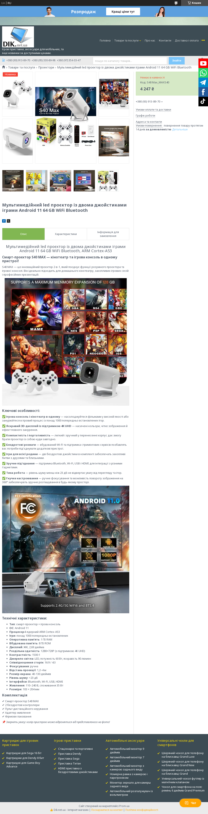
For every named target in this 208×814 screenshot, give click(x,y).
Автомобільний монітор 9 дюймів (127, 750)
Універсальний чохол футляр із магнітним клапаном (183, 780)
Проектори (46, 67)
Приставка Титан (69, 763)
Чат (190, 803)
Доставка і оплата (187, 40)
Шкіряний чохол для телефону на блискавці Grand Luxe (183, 754)
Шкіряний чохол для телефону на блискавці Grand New (183, 763)
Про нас (150, 40)
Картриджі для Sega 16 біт (23, 753)
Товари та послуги (126, 40)
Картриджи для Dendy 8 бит (25, 758)
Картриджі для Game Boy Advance (23, 764)
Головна (105, 40)
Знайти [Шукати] (176, 60)
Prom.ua (124, 806)
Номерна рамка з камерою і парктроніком (129, 776)
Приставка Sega (68, 758)
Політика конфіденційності (141, 810)
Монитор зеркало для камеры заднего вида (130, 784)
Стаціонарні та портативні (75, 749)
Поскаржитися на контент (107, 810)
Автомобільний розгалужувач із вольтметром (131, 793)
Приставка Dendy (69, 754)
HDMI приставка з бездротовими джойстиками (78, 770)
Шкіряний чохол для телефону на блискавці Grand (183, 772)
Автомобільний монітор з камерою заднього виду (127, 767)
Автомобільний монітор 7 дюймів (127, 759)
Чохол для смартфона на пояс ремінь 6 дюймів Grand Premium (183, 788)
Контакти (165, 40)
